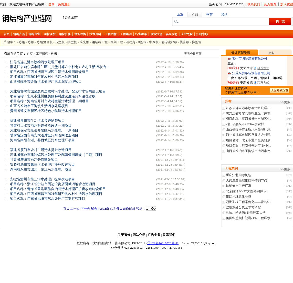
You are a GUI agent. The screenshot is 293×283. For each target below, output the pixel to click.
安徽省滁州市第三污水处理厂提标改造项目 (42, 164)
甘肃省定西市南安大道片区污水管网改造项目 (44, 135)
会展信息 (172, 34)
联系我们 (253, 4)
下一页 (85, 208)
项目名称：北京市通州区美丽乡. (248, 140)
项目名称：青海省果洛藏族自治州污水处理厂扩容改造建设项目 (58, 189)
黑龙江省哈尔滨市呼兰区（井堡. (248, 113)
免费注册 (64, 4)
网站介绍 (139, 235)
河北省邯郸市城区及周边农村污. (248, 135)
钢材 (209, 14)
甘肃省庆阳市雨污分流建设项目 (34, 160)
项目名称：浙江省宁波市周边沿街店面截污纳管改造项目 (52, 184)
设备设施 (80, 34)
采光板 (84, 42)
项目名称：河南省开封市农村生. (248, 145)
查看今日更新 (193, 53)
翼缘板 (184, 42)
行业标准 (141, 34)
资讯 (224, 14)
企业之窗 (187, 34)
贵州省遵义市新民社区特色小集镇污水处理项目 (46, 111)
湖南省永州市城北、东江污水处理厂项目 (41, 169)
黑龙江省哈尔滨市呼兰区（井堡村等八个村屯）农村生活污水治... (59, 67)
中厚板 (154, 42)
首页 (7, 34)
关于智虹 (124, 235)
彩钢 (22, 42)
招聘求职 (202, 34)
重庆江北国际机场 (238, 175)
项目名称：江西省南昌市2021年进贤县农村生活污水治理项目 (56, 194)
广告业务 (154, 235)
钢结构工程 (100, 42)
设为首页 (270, 4)
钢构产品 (19, 34)
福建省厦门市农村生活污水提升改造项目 (41, 150)
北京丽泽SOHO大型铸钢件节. (246, 191)
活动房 (130, 42)
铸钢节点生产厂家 (238, 186)
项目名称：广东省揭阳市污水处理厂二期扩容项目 (47, 199)
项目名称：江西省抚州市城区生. (248, 119)
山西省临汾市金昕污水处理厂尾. (248, 129)
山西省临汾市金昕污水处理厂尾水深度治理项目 (46, 81)
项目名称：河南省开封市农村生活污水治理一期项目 (49, 101)
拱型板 (72, 42)
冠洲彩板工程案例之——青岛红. (248, 202)
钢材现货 (49, 34)
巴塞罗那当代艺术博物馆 (243, 207)
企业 (180, 14)
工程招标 (110, 34)
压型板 (60, 42)
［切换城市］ (70, 17)
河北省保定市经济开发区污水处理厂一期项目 (44, 130)
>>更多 (285, 102)
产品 (195, 14)
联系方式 (263, 68)
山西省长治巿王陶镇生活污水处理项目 (39, 106)
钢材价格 (65, 34)
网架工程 (116, 42)
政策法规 (156, 34)
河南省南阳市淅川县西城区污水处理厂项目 (42, 140)
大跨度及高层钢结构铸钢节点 (246, 180)
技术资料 (95, 34)
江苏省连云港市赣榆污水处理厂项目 (37, 62)
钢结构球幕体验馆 (238, 196)
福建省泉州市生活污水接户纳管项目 (37, 120)
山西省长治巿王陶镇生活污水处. (248, 151)
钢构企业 (34, 34)
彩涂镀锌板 (169, 42)
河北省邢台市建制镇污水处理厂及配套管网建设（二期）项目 (56, 155)
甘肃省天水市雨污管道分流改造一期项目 (41, 125)
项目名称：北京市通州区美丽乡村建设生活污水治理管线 (52, 96)
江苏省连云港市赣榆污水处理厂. (248, 108)
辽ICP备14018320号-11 (162, 243)
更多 (271, 53)
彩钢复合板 (45, 42)
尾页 (94, 208)
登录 (51, 4)
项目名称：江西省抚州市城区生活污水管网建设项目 (49, 72)
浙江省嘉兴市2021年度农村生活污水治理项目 (44, 77)
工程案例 (126, 34)
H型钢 (142, 42)
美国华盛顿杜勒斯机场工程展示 (248, 218)
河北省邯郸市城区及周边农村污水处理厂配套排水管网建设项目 (58, 91)
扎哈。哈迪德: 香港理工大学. (246, 212)
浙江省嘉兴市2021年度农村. (245, 124)
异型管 (196, 42)
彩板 (31, 42)
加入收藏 (286, 4)
